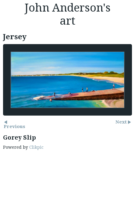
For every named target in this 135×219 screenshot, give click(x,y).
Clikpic (36, 147)
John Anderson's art (67, 14)
